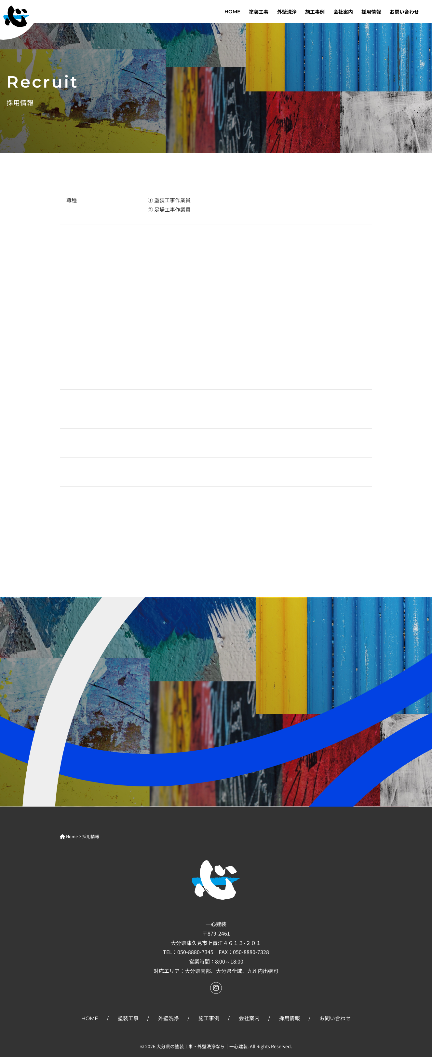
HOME (232, 11)
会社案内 (343, 11)
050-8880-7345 (195, 952)
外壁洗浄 (287, 11)
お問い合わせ (404, 11)
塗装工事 (258, 11)
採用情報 (371, 11)
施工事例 (315, 11)
